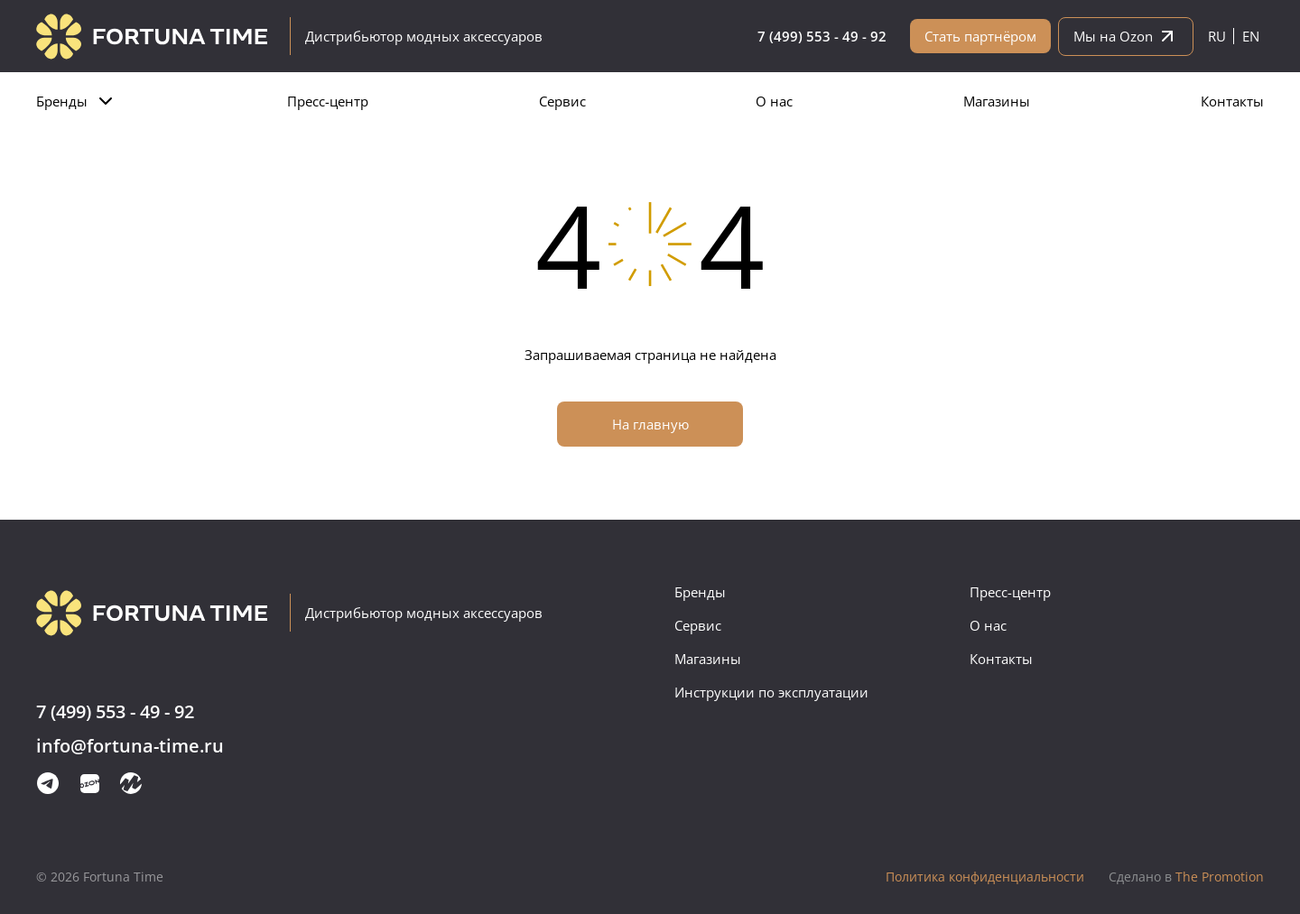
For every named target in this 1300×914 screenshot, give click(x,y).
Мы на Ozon (1125, 36)
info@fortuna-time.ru (130, 746)
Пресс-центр (327, 101)
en (1250, 36)
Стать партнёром (980, 36)
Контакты (1232, 101)
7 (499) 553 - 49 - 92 (822, 36)
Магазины (996, 101)
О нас (774, 101)
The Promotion (1186, 876)
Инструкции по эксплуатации (771, 692)
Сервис (562, 101)
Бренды (62, 101)
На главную (650, 424)
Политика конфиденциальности (985, 876)
